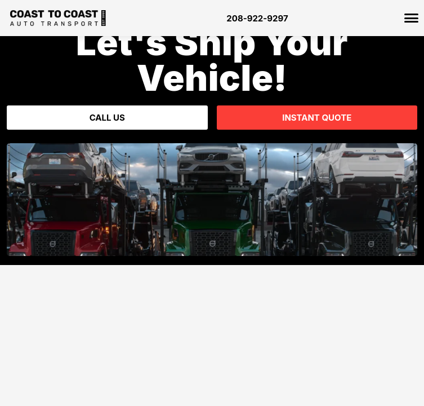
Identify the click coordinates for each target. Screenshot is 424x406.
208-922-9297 (257, 18)
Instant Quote (316, 117)
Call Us (107, 117)
